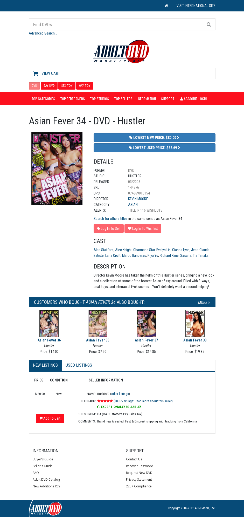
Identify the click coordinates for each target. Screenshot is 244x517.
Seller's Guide (43, 466)
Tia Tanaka (200, 255)
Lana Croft (113, 255)
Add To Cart (49, 418)
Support (167, 98)
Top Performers (72, 98)
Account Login (193, 98)
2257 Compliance (139, 486)
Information (146, 98)
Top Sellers (123, 98)
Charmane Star (144, 250)
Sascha (185, 255)
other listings (120, 394)
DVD (34, 86)
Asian (133, 205)
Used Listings (79, 365)
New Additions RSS (46, 486)
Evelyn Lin (163, 250)
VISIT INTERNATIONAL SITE (196, 6)
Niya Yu (153, 255)
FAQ (36, 473)
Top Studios (99, 98)
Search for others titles (111, 219)
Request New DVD (139, 473)
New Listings (45, 365)
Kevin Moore (138, 199)
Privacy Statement (139, 479)
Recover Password (139, 466)
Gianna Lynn (181, 250)
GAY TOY (84, 86)
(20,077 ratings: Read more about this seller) (143, 401)
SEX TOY (67, 86)
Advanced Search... (43, 33)
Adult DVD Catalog (46, 479)
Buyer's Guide (43, 459)
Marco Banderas (134, 255)
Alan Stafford (104, 250)
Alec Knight (123, 250)
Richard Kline (169, 255)
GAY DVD (49, 86)
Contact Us (134, 459)
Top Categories (43, 98)
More (204, 302)
